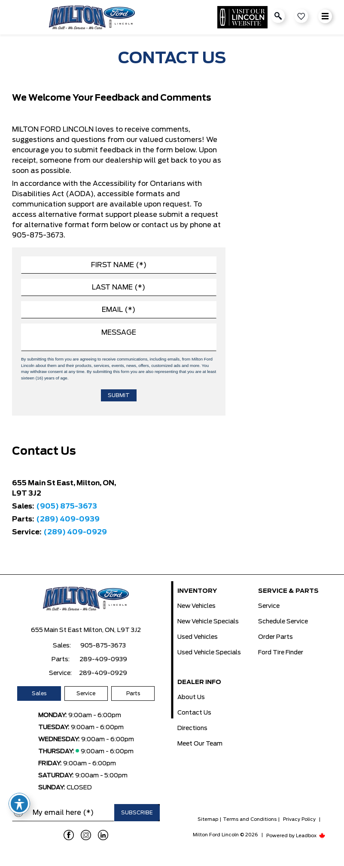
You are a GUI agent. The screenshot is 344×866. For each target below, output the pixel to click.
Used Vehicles (197, 637)
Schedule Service (283, 622)
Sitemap (208, 819)
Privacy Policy (299, 819)
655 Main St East (56, 630)
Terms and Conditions (250, 819)
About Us (191, 697)
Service (85, 693)
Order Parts (275, 637)
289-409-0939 (103, 659)
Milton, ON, (100, 630)
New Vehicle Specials (208, 622)
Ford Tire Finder (280, 653)
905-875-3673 (103, 646)
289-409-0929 (103, 673)
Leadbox (311, 835)
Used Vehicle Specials (209, 653)
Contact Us (194, 713)
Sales (39, 693)
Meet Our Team (199, 744)
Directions (192, 728)
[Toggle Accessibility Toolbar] (19, 803)
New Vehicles (196, 606)
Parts (133, 693)
